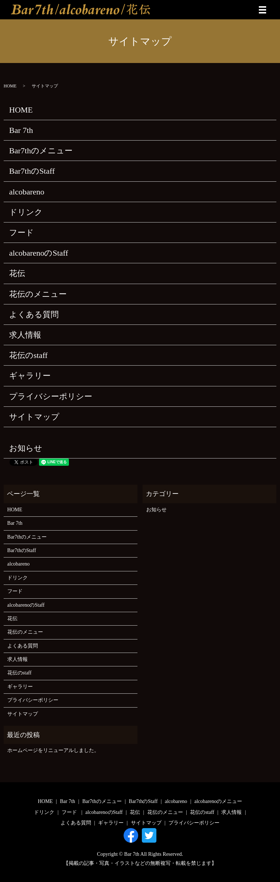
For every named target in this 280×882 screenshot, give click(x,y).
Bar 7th (21, 130)
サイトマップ (34, 416)
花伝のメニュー (38, 294)
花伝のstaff (28, 355)
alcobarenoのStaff (38, 252)
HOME (10, 85)
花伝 (17, 273)
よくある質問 (34, 314)
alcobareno (26, 191)
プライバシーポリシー (50, 396)
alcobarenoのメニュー (218, 801)
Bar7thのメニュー (41, 150)
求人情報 (25, 334)
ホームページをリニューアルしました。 (53, 750)
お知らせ (25, 448)
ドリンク (26, 212)
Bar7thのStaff (32, 171)
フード (21, 232)
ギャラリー (30, 375)
